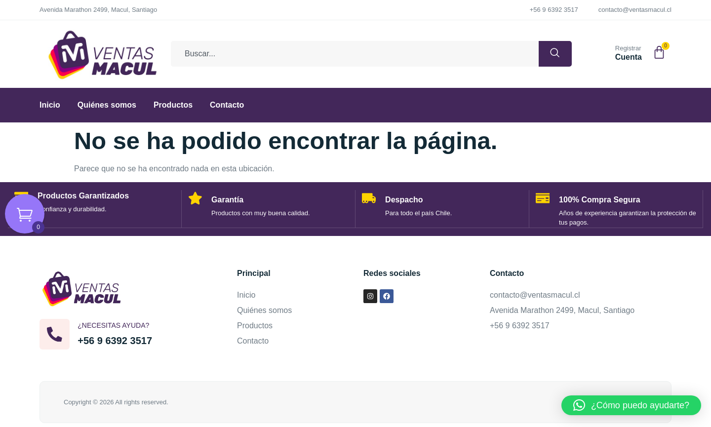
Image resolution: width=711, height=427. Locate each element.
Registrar (628, 48)
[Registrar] (603, 52)
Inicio (50, 105)
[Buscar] (551, 54)
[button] (631, 405)
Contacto (227, 105)
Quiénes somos (107, 105)
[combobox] (350, 54)
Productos (173, 105)
